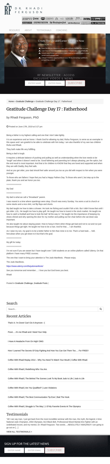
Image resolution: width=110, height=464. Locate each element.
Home (11, 101)
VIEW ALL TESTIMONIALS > (19, 432)
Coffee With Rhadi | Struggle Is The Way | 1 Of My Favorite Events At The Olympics (44, 406)
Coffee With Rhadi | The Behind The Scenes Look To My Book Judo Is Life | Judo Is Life (46, 378)
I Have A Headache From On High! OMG (25, 341)
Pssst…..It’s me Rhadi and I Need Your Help (27, 332)
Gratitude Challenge (25, 101)
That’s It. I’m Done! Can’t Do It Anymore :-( (26, 323)
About (28, 30)
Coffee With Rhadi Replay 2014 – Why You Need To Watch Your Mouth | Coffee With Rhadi (47, 360)
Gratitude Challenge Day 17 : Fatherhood (46, 109)
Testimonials (44, 30)
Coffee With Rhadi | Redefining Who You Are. (27, 369)
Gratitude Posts (41, 283)
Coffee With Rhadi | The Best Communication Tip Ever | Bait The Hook (38, 397)
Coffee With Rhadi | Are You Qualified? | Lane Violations (32, 388)
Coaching (61, 30)
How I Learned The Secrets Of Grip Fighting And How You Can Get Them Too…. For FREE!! (48, 351)
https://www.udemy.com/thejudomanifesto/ (24, 266)
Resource (14, 30)
